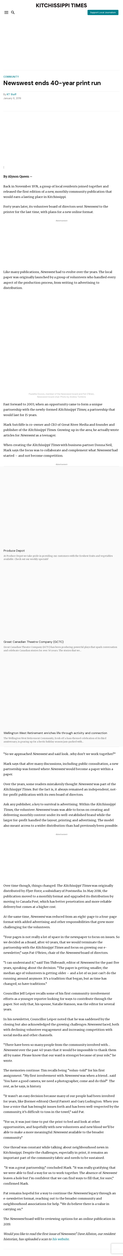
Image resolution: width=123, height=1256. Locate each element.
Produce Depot (14, 551)
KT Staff (11, 94)
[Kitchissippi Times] (61, 5)
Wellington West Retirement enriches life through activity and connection (55, 733)
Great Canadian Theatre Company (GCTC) (34, 642)
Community (11, 77)
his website (60, 1239)
